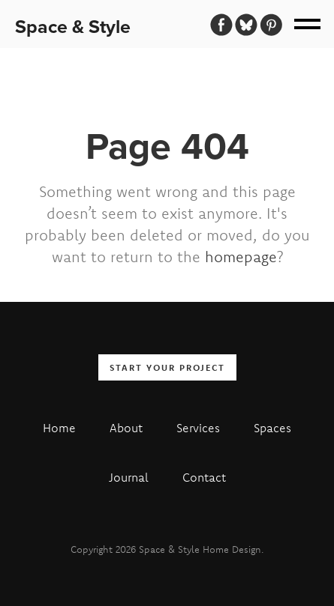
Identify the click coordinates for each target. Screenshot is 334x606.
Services (198, 427)
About (126, 427)
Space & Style (73, 26)
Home (59, 427)
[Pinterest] (271, 24)
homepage (241, 256)
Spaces (272, 427)
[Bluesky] (246, 24)
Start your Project (167, 367)
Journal (129, 477)
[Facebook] (221, 24)
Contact (204, 477)
